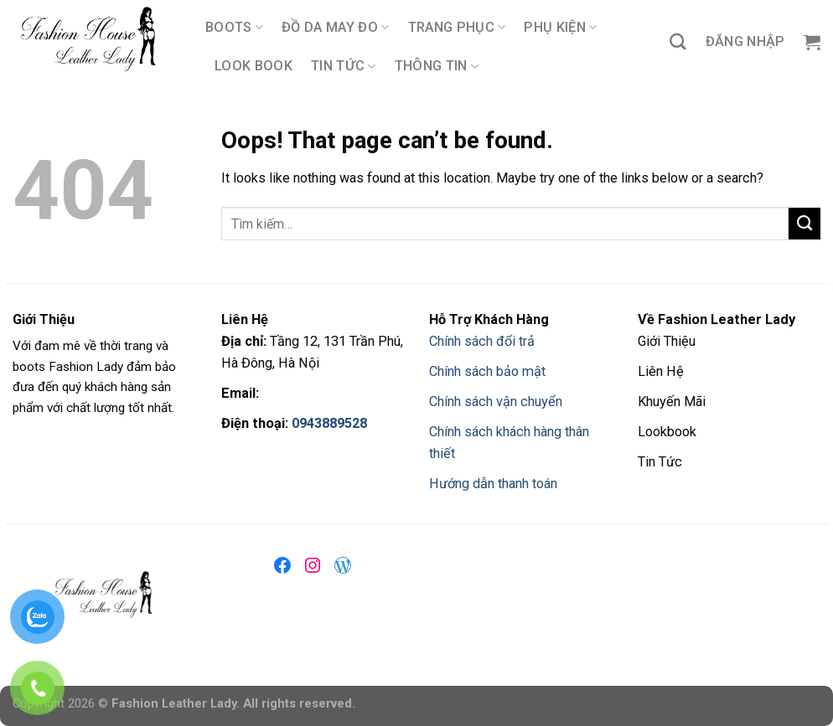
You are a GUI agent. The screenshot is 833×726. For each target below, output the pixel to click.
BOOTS (234, 27)
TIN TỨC (343, 66)
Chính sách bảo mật (487, 371)
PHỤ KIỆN (560, 27)
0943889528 (329, 423)
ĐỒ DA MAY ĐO (335, 27)
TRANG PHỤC (457, 27)
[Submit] (804, 223)
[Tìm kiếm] (678, 41)
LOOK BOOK (253, 66)
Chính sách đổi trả (482, 341)
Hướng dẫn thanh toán (493, 484)
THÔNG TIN (437, 66)
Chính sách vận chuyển (495, 401)
